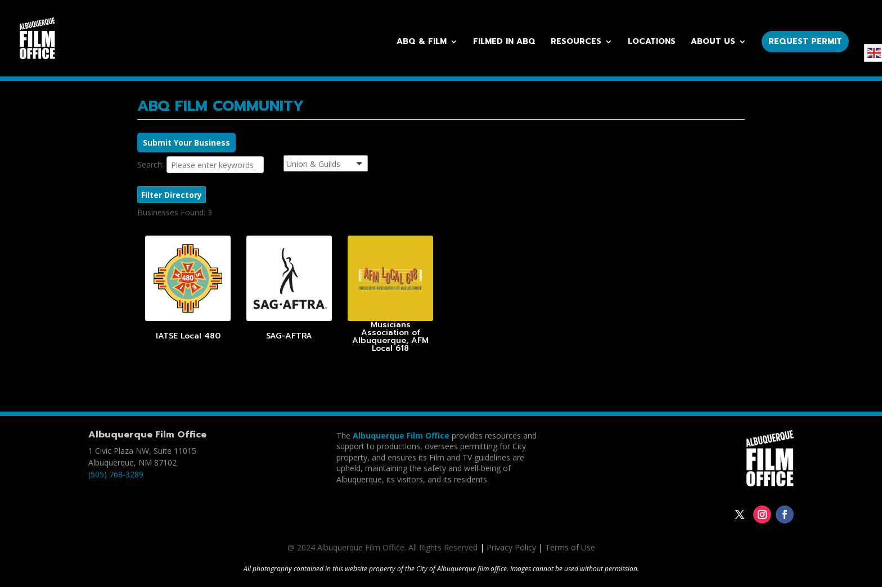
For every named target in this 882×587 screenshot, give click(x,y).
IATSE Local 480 (188, 336)
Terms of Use (570, 547)
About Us (713, 42)
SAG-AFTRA (289, 336)
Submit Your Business (186, 142)
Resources (576, 42)
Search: (150, 164)
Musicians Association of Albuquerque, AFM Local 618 (390, 336)
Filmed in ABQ (504, 42)
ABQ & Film (422, 42)
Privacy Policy (511, 547)
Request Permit (805, 41)
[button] (340, 165)
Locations (652, 42)
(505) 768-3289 (115, 474)
